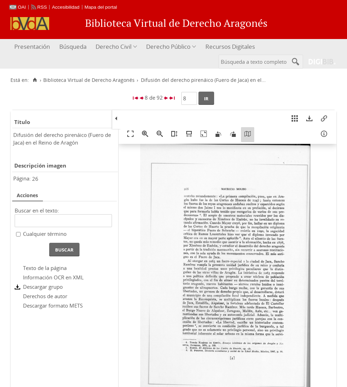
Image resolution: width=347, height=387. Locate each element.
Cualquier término (45, 233)
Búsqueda (72, 46)
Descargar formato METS (53, 305)
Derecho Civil (113, 46)
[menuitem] (33, 47)
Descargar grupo (43, 286)
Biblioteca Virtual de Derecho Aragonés (89, 80)
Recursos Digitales (230, 46)
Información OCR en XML (53, 277)
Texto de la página (45, 267)
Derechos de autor (45, 296)
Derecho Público (168, 46)
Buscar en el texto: (37, 210)
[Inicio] (35, 80)
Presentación (32, 46)
